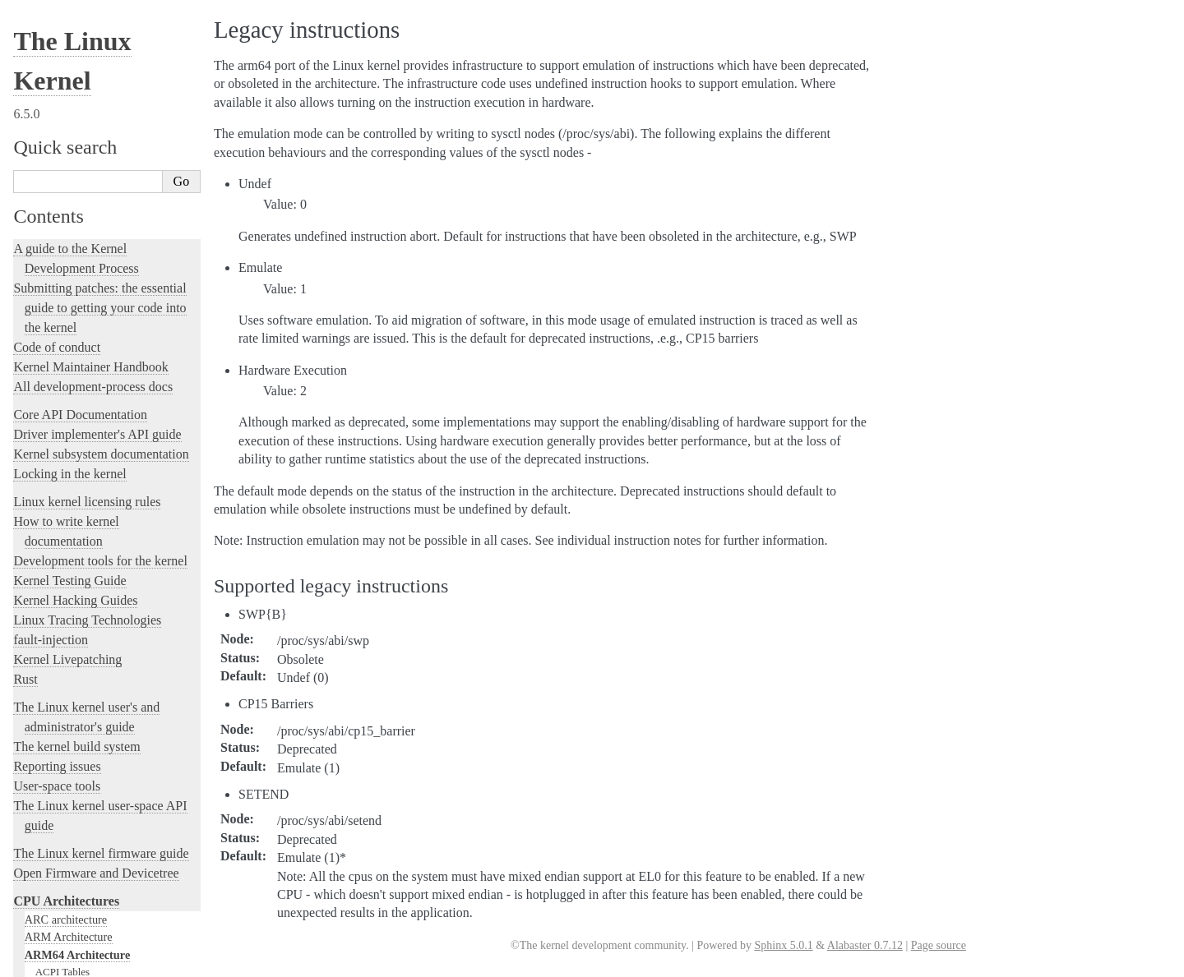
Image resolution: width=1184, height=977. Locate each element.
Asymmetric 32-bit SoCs (88, 211)
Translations (45, 896)
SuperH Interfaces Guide (83, 788)
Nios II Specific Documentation (99, 682)
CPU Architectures (66, 76)
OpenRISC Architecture (81, 700)
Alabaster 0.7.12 (865, 945)
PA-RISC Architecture (77, 717)
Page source (938, 945)
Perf (44, 387)
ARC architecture (66, 94)
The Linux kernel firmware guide (100, 28)
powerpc (45, 735)
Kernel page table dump (86, 435)
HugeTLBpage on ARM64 (92, 275)
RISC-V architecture (73, 752)
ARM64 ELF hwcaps (81, 259)
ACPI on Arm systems (83, 195)
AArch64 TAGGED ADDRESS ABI (113, 547)
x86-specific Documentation (91, 823)
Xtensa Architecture (71, 841)
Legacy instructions (80, 323)
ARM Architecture (69, 111)
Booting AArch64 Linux (87, 227)
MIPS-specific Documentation (96, 664)
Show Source (48, 962)
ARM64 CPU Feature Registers (103, 243)
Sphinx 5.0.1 (783, 945)
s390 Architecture (66, 770)
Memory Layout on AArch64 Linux (111, 339)
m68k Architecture (69, 647)
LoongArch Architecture (82, 629)
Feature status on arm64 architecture (113, 595)
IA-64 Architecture (69, 612)
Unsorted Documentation (79, 868)
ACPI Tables (62, 147)
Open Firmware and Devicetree (95, 48)
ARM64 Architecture (78, 129)
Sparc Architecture (69, 806)
